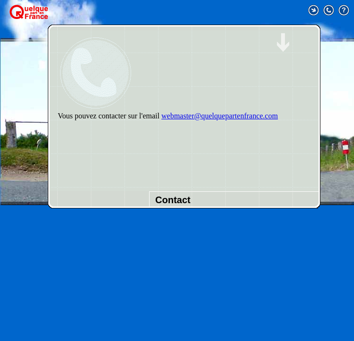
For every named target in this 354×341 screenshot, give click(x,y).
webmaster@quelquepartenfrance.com (219, 116)
